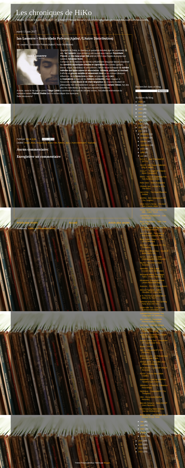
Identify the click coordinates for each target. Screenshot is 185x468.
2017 (140, 131)
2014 (140, 448)
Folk (55, 143)
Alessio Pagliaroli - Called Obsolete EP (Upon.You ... (152, 291)
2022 (140, 113)
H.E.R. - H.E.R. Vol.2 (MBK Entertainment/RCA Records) (153, 258)
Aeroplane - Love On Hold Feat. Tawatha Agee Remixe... (153, 380)
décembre (144, 134)
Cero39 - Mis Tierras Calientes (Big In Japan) (153, 166)
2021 (140, 116)
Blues (33, 143)
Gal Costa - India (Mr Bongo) (152, 325)
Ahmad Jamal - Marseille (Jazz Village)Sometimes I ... (153, 363)
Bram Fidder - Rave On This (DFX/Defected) (151, 240)
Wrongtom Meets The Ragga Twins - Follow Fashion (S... (152, 275)
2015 (140, 444)
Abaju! (27, 143)
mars (142, 429)
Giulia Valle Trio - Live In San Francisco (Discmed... (152, 309)
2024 (140, 105)
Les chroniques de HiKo (54, 12)
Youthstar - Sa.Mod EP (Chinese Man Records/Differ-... (153, 336)
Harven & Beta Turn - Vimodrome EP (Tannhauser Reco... (154, 341)
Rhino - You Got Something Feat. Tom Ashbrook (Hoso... (153, 178)
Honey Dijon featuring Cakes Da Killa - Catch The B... (153, 211)
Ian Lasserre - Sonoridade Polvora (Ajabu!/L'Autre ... (151, 320)
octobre (143, 141)
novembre (144, 138)
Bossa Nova (42, 143)
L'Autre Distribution (78, 143)
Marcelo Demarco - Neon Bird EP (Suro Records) (153, 404)
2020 (140, 120)
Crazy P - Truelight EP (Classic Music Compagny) (153, 172)
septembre (145, 145)
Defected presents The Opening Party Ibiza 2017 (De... (153, 303)
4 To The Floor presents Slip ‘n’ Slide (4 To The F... (153, 297)
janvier (143, 436)
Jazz (67, 143)
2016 (140, 441)
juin (142, 156)
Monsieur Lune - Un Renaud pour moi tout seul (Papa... (154, 357)
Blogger (107, 463)
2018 (140, 127)
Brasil (50, 143)
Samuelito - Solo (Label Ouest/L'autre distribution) (151, 270)
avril (142, 425)
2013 (140, 452)
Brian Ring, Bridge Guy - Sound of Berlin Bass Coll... (154, 252)
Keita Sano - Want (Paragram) (152, 183)
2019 (140, 124)
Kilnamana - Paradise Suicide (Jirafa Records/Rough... (152, 281)
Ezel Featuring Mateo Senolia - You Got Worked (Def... (152, 410)
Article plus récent (27, 222)
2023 (140, 109)
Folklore (61, 143)
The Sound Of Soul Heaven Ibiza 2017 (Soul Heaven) (153, 228)
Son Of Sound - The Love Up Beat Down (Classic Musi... (152, 234)
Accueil (73, 222)
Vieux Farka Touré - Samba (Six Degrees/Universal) (153, 330)
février (143, 432)
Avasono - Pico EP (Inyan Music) (153, 286)
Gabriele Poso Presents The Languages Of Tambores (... (152, 314)
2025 (140, 102)
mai (142, 422)
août (142, 149)
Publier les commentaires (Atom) (41, 228)
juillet (142, 152)
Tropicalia (91, 143)
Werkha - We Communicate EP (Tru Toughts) (153, 199)
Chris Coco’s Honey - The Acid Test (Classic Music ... (153, 205)
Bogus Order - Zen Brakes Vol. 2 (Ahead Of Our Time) (153, 416)
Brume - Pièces (146, 346)
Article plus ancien (119, 222)
